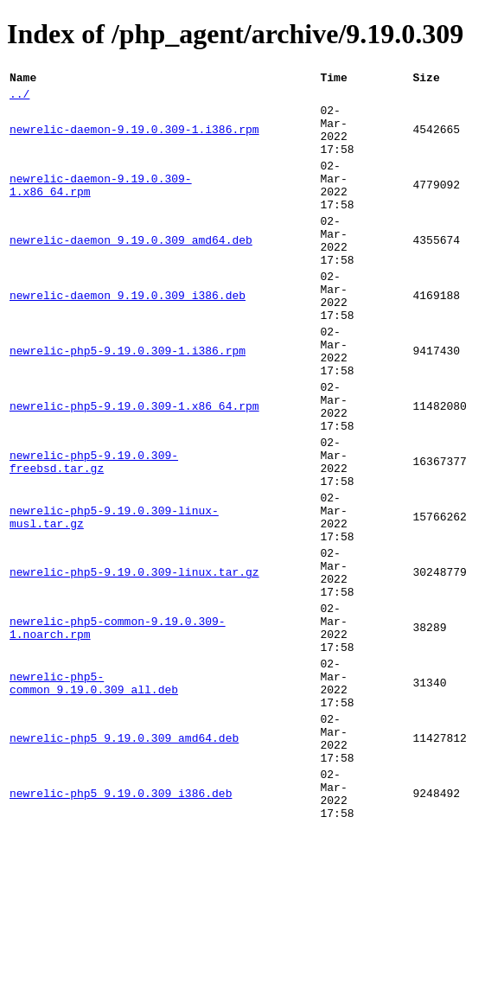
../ (19, 98)
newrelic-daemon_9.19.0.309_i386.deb (128, 338)
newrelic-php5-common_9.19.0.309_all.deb (94, 798)
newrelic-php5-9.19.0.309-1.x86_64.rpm (134, 469)
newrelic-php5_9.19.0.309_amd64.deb (124, 863)
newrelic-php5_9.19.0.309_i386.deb (121, 929)
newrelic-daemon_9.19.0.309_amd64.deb (131, 272)
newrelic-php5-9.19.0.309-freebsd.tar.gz (94, 535)
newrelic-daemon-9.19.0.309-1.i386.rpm (134, 141)
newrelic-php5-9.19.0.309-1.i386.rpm (128, 404)
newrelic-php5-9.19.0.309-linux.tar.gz (134, 666)
